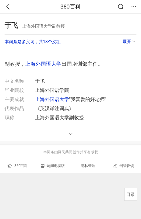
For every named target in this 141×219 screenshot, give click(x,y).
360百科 (70, 7)
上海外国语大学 (43, 64)
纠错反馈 (123, 165)
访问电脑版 (53, 166)
